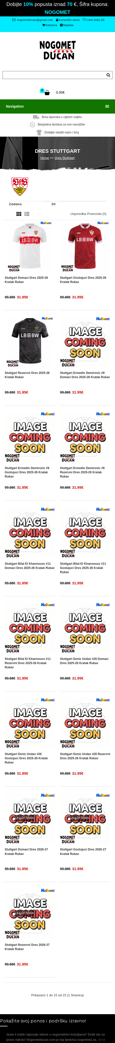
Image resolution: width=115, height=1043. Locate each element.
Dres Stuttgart (65, 158)
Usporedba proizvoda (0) (88, 214)
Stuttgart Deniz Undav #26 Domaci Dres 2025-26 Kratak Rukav (84, 661)
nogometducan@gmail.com (32, 19)
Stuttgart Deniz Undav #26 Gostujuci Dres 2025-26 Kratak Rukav (26, 758)
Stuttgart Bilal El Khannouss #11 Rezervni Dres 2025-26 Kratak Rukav (28, 663)
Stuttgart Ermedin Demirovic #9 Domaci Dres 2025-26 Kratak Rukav (85, 375)
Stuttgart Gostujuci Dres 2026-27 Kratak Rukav (83, 851)
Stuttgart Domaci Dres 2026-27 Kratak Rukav (26, 851)
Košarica (49, 25)
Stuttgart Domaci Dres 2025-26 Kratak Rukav (26, 280)
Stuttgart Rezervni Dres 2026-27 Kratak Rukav (27, 947)
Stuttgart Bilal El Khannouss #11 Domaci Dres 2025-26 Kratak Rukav (30, 566)
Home (44, 158)
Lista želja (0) (93, 19)
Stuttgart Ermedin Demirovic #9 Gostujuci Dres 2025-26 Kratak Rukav (27, 472)
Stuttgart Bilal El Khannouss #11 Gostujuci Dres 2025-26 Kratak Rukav (83, 568)
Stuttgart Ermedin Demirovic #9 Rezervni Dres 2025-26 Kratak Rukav (82, 472)
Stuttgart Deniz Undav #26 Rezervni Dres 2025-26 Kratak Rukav (85, 756)
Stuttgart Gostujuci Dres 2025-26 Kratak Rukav (83, 280)
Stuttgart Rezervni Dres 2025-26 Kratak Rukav (27, 375)
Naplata (67, 25)
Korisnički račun (68, 19)
